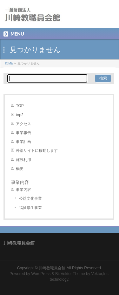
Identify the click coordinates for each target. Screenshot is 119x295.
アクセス (23, 124)
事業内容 (23, 189)
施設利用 (23, 160)
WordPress (40, 274)
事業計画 (23, 141)
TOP (19, 106)
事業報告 (23, 133)
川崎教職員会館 (52, 268)
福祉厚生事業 (30, 207)
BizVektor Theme (70, 274)
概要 (19, 168)
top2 (19, 115)
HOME (8, 63)
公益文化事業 (30, 198)
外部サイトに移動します (37, 150)
